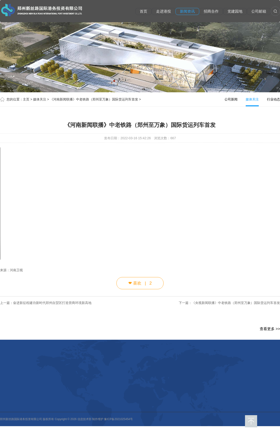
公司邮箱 (258, 11)
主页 (26, 99)
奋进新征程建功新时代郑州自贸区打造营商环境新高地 (52, 303)
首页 (143, 11)
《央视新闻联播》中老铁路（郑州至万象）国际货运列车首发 (236, 303)
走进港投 (163, 11)
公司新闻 (231, 99)
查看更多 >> (270, 329)
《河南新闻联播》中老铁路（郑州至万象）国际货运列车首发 (94, 99)
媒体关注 (39, 99)
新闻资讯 (187, 11)
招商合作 (211, 11)
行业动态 (273, 99)
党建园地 (235, 11)
